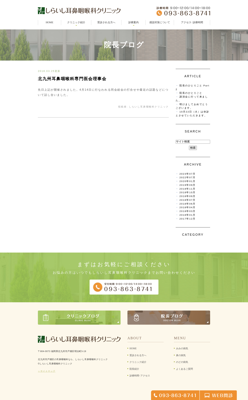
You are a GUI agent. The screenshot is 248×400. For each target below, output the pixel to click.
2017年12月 (187, 218)
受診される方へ (106, 22)
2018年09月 (187, 196)
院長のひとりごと (190, 93)
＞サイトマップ (46, 371)
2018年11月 (187, 189)
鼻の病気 (181, 355)
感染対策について (159, 22)
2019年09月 (187, 185)
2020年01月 (187, 181)
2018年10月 (187, 192)
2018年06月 (187, 203)
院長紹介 (134, 369)
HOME (49, 22)
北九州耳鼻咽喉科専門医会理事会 (72, 78)
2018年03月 (187, 211)
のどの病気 (182, 362)
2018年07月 (187, 200)
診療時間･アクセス (140, 375)
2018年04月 (187, 207)
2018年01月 (187, 215)
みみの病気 (182, 348)
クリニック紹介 (138, 362)
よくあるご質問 (184, 369)
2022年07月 (187, 177)
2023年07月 (187, 174)
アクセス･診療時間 (192, 22)
